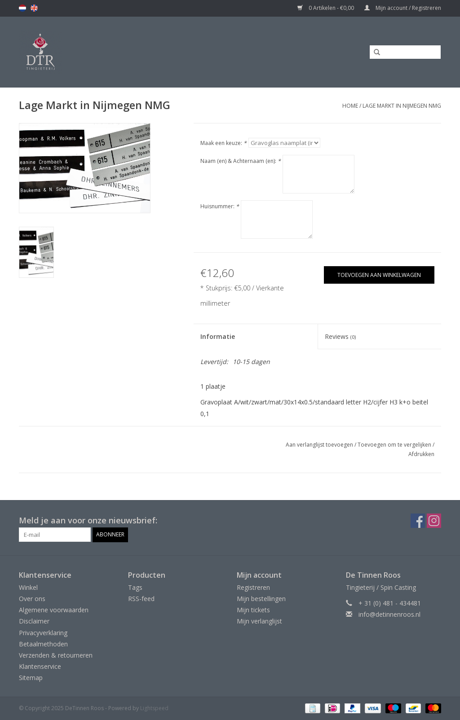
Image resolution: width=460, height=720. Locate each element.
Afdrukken (421, 454)
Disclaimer (34, 621)
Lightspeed (154, 708)
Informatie (217, 336)
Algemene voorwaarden (53, 610)
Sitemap (31, 677)
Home (350, 106)
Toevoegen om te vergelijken (395, 444)
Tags (135, 587)
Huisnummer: (219, 206)
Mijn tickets (253, 610)
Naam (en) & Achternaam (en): (240, 161)
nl (22, 8)
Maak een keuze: (223, 143)
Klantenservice (40, 666)
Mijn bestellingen (261, 598)
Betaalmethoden (43, 644)
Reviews (340, 336)
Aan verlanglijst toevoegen (319, 444)
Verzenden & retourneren (56, 655)
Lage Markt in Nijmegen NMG (402, 106)
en (34, 8)
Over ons (32, 598)
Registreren (253, 587)
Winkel (28, 587)
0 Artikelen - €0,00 (326, 8)
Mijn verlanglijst (259, 621)
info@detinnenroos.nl (389, 614)
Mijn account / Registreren (402, 8)
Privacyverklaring (43, 632)
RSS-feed (141, 598)
